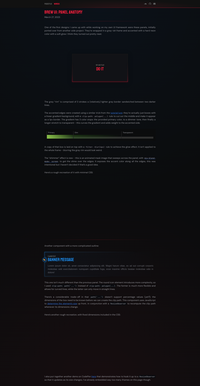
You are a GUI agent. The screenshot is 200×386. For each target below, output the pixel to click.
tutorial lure (116, 112)
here (94, 376)
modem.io (48, 4)
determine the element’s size (62, 303)
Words (57, 4)
